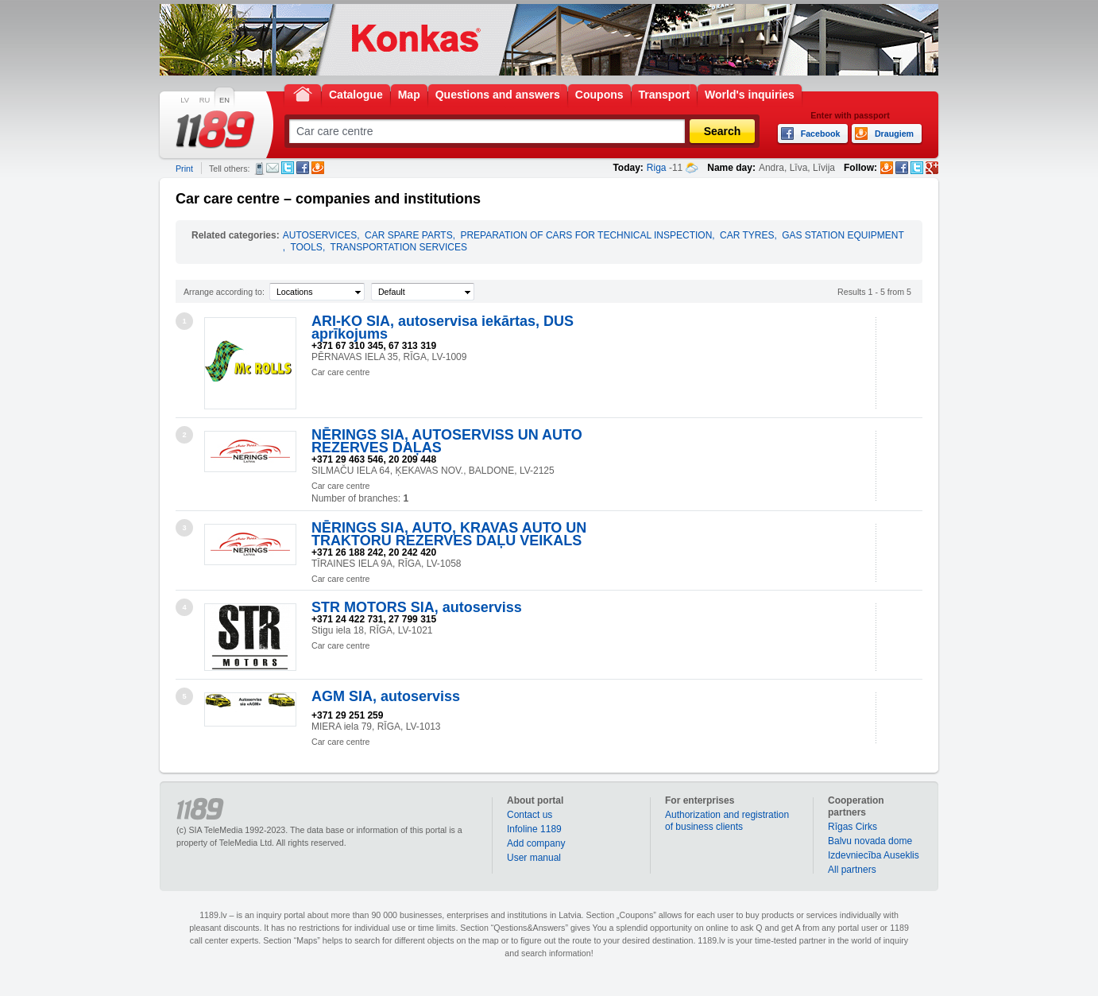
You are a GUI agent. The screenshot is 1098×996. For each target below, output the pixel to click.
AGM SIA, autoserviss (385, 696)
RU (204, 100)
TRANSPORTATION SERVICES (399, 247)
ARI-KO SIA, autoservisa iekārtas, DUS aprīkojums (442, 327)
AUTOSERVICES (320, 235)
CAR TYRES (747, 235)
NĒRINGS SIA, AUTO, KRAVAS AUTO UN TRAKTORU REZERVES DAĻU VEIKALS (448, 534)
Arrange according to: (224, 291)
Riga (657, 167)
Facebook (302, 167)
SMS (259, 168)
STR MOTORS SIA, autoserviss (416, 607)
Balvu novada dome (870, 841)
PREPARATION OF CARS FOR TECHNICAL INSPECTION (586, 235)
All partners (852, 869)
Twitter (287, 167)
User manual (534, 857)
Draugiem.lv (317, 167)
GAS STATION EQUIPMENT (843, 235)
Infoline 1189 (534, 829)
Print (184, 168)
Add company (536, 843)
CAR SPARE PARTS (409, 235)
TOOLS (306, 247)
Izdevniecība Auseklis (873, 855)
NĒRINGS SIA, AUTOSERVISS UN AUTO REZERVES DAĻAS (446, 441)
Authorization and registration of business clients (727, 820)
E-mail (272, 167)
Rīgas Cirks (852, 826)
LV (184, 100)
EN (224, 100)
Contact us (529, 814)
